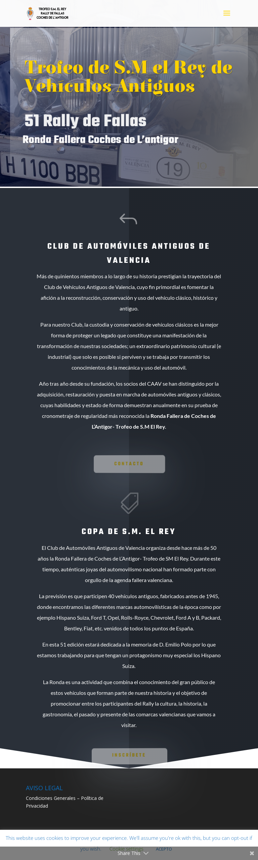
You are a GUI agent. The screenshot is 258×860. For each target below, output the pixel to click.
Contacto (129, 464)
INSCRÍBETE (129, 755)
